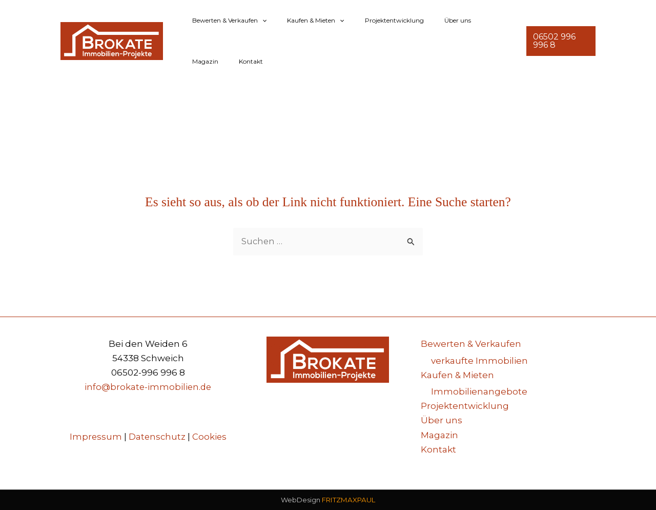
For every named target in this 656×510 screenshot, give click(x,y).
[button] (258, 20)
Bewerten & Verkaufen (225, 20)
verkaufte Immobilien (479, 361)
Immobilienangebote (479, 392)
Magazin (468, 20)
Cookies (210, 436)
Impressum (95, 436)
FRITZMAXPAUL (348, 500)
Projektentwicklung (373, 20)
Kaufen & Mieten (303, 20)
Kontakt (200, 61)
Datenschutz (157, 436)
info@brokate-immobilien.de (148, 387)
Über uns (429, 20)
